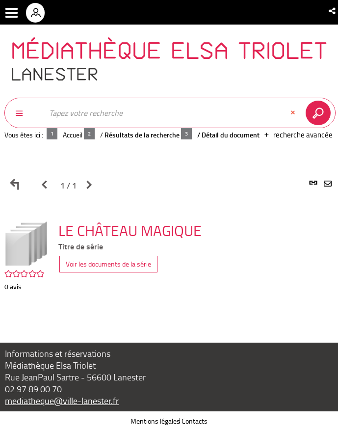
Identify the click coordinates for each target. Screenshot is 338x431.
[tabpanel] (169, 252)
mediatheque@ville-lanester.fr (62, 400)
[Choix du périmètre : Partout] (24, 113)
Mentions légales (155, 421)
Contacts (195, 421)
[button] (333, 11)
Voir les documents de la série (108, 264)
